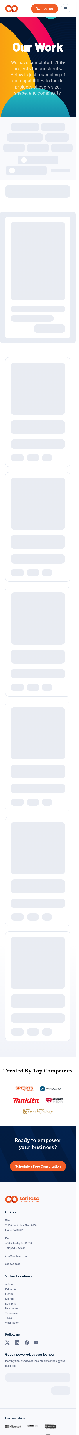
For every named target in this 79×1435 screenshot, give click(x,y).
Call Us (48, 9)
